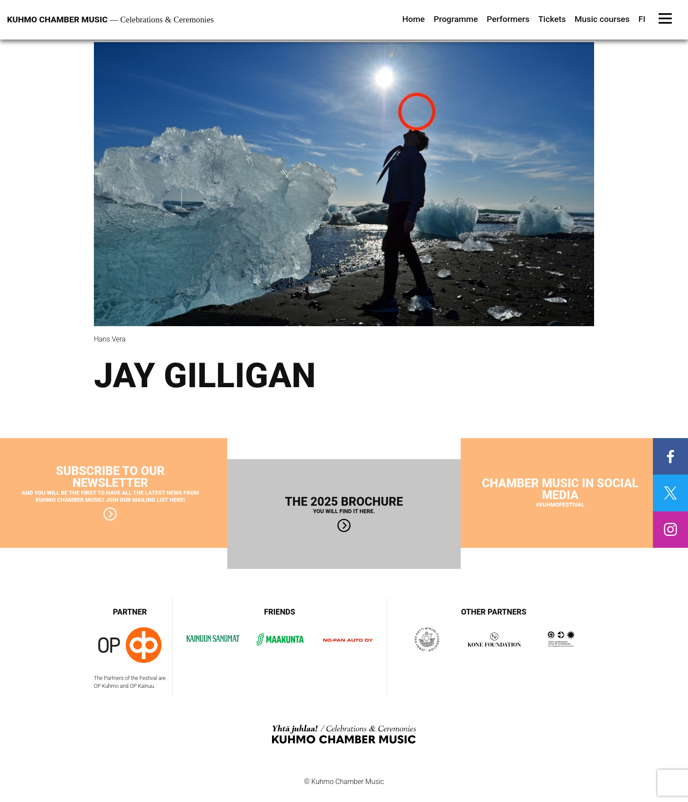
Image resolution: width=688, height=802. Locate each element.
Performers (508, 19)
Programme (456, 19)
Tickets (552, 19)
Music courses (602, 19)
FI (641, 19)
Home (413, 19)
